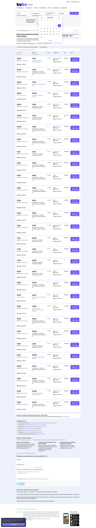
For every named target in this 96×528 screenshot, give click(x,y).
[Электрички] (42, 7)
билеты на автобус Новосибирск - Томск (32, 430)
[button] (41, 17)
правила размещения (43, 478)
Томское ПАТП (56, 343)
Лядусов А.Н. (55, 318)
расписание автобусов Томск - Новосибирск (35, 424)
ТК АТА (54, 305)
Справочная (26, 509)
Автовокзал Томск (40, 434)
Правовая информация (27, 519)
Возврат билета (20, 509)
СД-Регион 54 (56, 115)
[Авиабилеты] (20, 7)
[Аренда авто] (56, 7)
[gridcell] (56, 22)
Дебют (54, 81)
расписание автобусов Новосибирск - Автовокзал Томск (43, 423)
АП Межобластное (57, 69)
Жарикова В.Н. (56, 354)
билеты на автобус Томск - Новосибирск (32, 428)
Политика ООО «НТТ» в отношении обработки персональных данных (36, 518)
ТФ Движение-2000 (57, 58)
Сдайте (70, 446)
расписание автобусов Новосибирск (33, 432)
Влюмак (54, 175)
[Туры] (49, 7)
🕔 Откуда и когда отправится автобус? (41, 439)
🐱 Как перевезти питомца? (23, 439)
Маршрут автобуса (21, 64)
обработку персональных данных (31, 478)
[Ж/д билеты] (28, 7)
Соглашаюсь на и (32, 478)
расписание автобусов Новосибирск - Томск (35, 426)
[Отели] (36, 7)
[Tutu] (22, 4)
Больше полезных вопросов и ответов (26, 453)
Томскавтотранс (56, 104)
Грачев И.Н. (55, 92)
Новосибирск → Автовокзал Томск (43, 43)
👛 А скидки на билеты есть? (59, 439)
